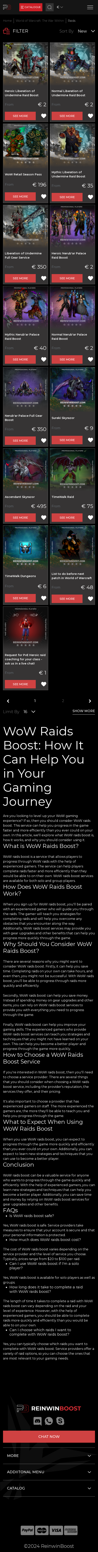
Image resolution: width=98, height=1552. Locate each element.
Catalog (16, 1488)
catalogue (31, 7)
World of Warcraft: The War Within (40, 21)
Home (7, 21)
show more (83, 711)
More (13, 1456)
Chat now (49, 1436)
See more (20, 116)
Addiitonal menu (25, 1472)
